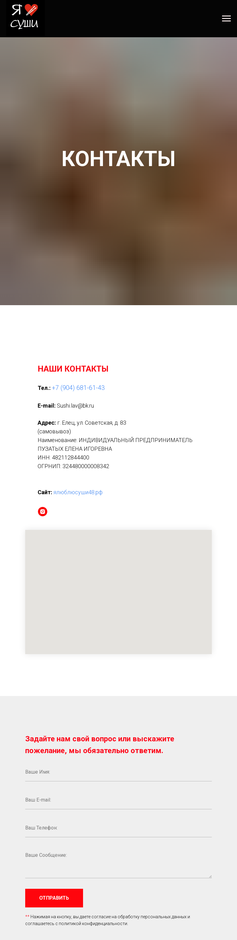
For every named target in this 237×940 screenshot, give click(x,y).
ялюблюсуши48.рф (78, 492)
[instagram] (42, 511)
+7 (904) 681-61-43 (78, 387)
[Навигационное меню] (226, 19)
